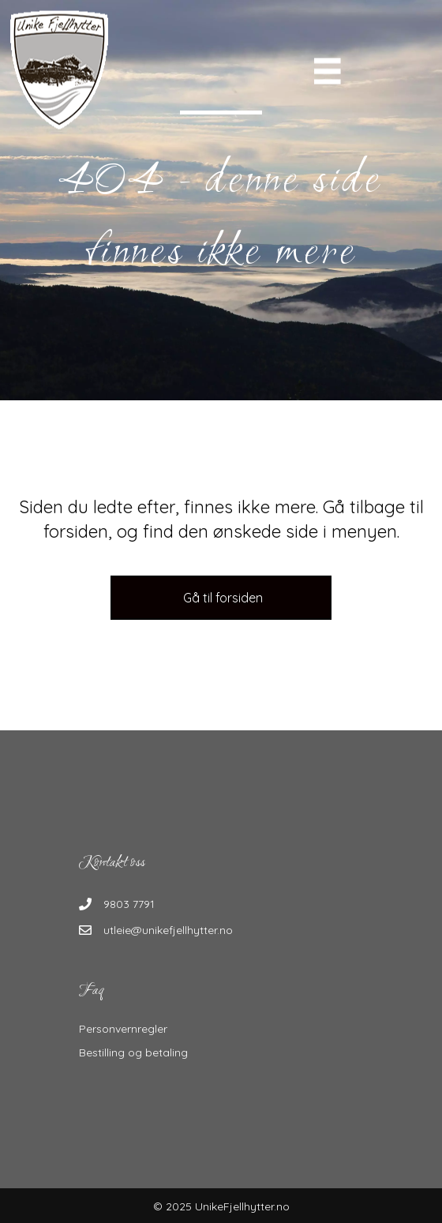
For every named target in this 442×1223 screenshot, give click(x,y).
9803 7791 (129, 904)
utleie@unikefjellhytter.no (168, 930)
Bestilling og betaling (133, 1052)
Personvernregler (123, 1029)
